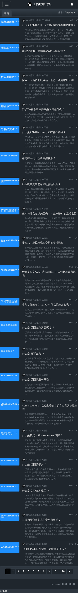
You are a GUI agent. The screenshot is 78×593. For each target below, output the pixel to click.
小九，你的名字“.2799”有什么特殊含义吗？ (46, 304)
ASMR (3, 591)
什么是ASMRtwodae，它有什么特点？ (44, 132)
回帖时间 (69, 12)
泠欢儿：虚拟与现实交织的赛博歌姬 (42, 242)
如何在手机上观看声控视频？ (39, 158)
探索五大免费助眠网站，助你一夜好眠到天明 (48, 80)
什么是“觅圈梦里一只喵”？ (37, 379)
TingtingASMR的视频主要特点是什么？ (44, 548)
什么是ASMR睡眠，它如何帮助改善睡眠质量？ (49, 25)
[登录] (72, 4)
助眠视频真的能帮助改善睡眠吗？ (41, 184)
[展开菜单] (6, 4)
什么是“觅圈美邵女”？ (34, 464)
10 (54, 571)
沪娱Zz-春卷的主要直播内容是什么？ (43, 109)
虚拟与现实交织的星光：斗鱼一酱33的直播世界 (49, 213)
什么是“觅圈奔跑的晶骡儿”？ (38, 327)
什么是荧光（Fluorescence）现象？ (42, 435)
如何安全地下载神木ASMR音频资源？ (43, 51)
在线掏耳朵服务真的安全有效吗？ (41, 519)
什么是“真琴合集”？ (33, 353)
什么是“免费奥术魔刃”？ (36, 490)
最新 (6, 13)
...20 (62, 571)
